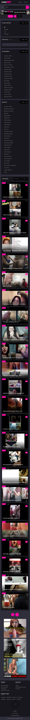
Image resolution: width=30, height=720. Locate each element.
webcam (20, 697)
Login (17, 685)
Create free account (21, 687)
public (14, 699)
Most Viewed (4, 687)
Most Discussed (5, 690)
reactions (8, 699)
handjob (3, 699)
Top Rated (3, 688)
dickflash (9, 697)
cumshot (3, 697)
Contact (18, 688)
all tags (18, 699)
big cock (14, 697)
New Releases (4, 685)
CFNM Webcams (15, 715)
